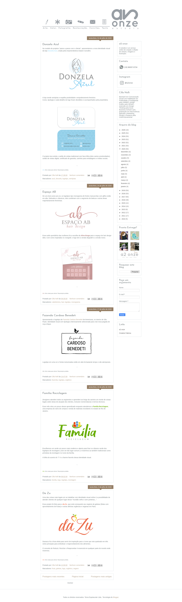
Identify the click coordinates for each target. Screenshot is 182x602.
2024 (124, 136)
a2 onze (122, 329)
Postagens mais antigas (101, 576)
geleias (58, 568)
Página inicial (77, 576)
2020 (124, 149)
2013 (124, 209)
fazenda (55, 380)
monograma (75, 302)
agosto (123, 164)
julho (123, 167)
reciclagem (72, 480)
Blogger (116, 597)
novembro (125, 155)
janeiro (123, 186)
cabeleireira (56, 302)
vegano (76, 568)
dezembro (125, 152)
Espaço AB (49, 192)
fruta (53, 568)
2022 (124, 142)
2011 (124, 216)
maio (123, 174)
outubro (124, 158)
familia (54, 480)
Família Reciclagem (54, 393)
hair (62, 302)
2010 (124, 219)
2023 (124, 139)
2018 (124, 193)
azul (53, 179)
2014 (124, 206)
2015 (124, 203)
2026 (124, 130)
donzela (59, 179)
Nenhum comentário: (77, 175)
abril (123, 177)
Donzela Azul (50, 44)
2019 (124, 190)
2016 (124, 200)
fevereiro (124, 183)
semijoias (72, 179)
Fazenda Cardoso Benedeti (59, 315)
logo (59, 480)
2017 (124, 197)
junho (123, 171)
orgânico (68, 380)
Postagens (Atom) (80, 583)
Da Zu (46, 493)
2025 (124, 133)
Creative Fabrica (125, 333)
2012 (124, 212)
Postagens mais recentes (53, 576)
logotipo (65, 179)
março (123, 180)
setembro (124, 161)
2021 (124, 146)
